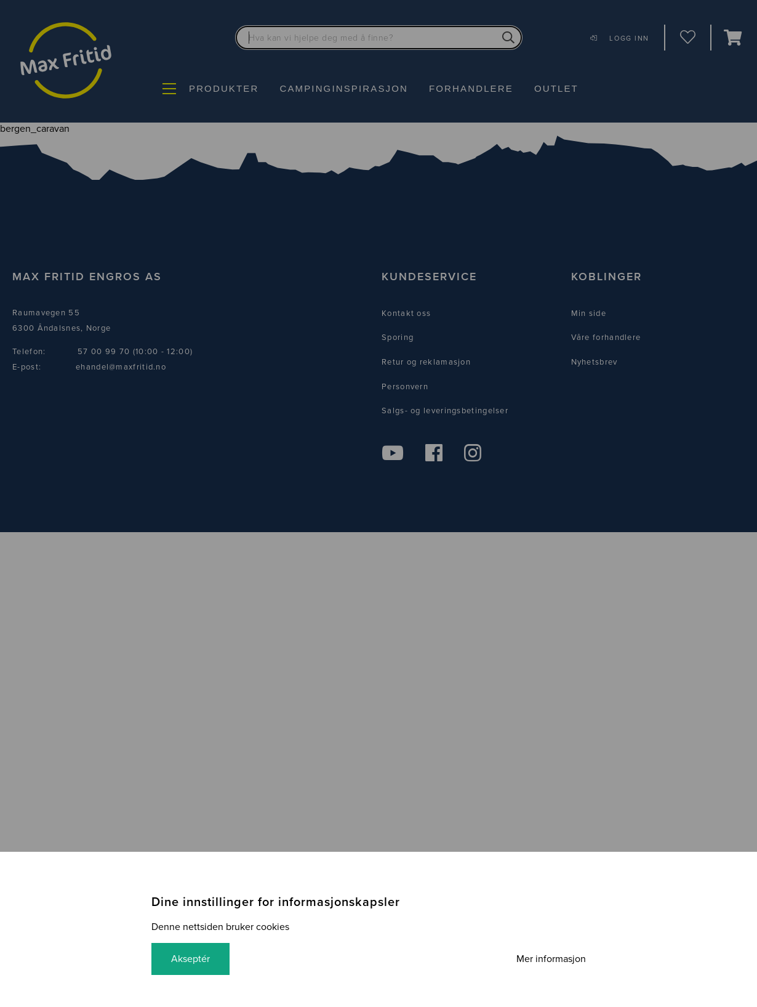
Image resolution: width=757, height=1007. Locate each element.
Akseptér (190, 959)
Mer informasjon (551, 959)
